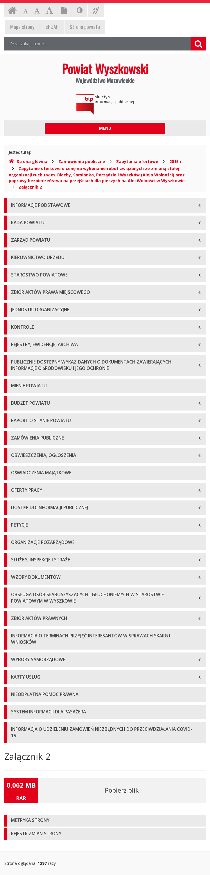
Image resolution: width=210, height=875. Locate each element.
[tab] (105, 821)
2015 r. (176, 161)
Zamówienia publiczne (81, 161)
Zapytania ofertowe (137, 161)
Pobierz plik (122, 790)
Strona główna (28, 161)
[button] (105, 821)
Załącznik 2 (30, 187)
